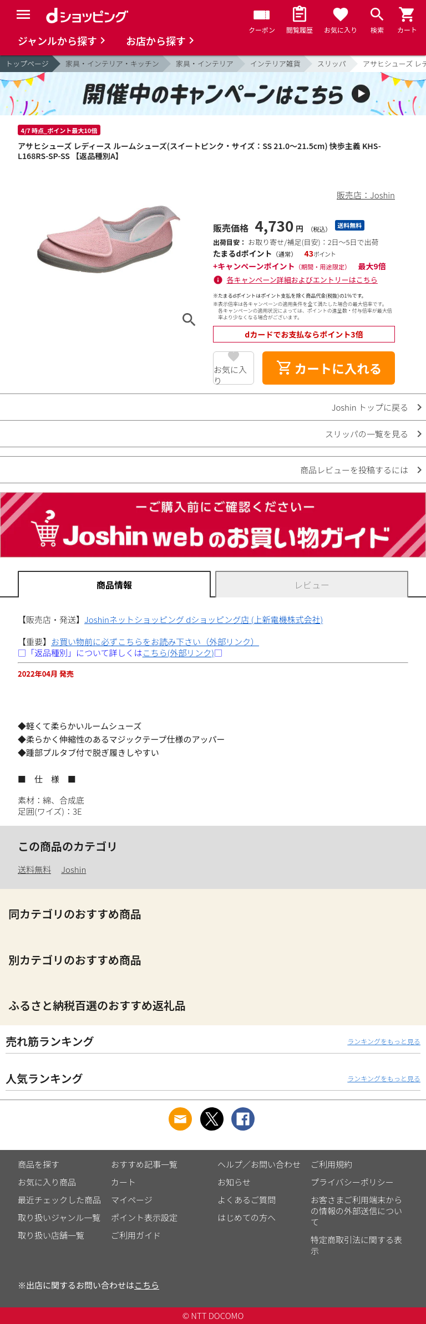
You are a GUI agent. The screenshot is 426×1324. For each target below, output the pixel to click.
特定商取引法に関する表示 (356, 1245)
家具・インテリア (205, 63)
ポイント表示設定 (144, 1217)
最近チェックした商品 (59, 1199)
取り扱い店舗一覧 (51, 1235)
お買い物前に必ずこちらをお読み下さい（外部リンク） (155, 641)
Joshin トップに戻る (370, 407)
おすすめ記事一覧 (144, 1164)
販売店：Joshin (366, 195)
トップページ (27, 63)
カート (123, 1182)
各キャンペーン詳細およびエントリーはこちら (302, 279)
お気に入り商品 (47, 1182)
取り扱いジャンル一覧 (59, 1217)
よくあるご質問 (246, 1199)
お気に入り (230, 374)
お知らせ (234, 1182)
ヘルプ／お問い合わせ (259, 1164)
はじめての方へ (246, 1217)
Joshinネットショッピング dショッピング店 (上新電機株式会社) (203, 619)
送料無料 (34, 869)
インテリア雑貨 (275, 63)
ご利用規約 (331, 1164)
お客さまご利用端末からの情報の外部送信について (356, 1211)
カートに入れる (329, 368)
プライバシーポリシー (352, 1182)
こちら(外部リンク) (178, 652)
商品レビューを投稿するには (354, 470)
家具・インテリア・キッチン (112, 63)
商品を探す (38, 1164)
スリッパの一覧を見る (366, 434)
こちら (146, 1285)
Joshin (73, 869)
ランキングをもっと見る (383, 1041)
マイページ (132, 1199)
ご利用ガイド (136, 1235)
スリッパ (331, 63)
